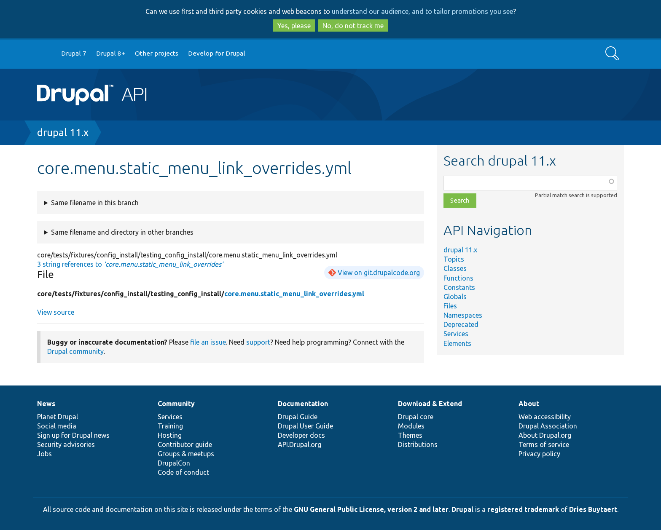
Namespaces (462, 315)
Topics (453, 259)
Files (450, 306)
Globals (455, 296)
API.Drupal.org (299, 444)
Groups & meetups (186, 454)
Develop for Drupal (216, 53)
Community (176, 403)
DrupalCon (174, 463)
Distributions (418, 444)
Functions (458, 278)
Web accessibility (545, 416)
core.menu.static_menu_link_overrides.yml (294, 293)
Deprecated (460, 324)
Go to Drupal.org (45, 54)
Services (455, 333)
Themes (410, 435)
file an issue (208, 342)
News (46, 403)
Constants (459, 287)
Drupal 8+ (110, 53)
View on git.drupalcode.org (379, 272)
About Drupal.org (545, 435)
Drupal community (75, 351)
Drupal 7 (73, 53)
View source (55, 312)
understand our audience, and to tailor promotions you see (422, 11)
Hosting (170, 435)
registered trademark (523, 509)
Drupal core (415, 416)
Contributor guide (185, 444)
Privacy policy (539, 454)
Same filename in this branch (95, 202)
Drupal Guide (297, 416)
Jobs (44, 454)
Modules (411, 426)
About (529, 403)
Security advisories (66, 444)
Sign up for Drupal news (73, 435)
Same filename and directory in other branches (122, 232)
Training (170, 426)
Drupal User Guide (305, 426)
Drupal (462, 509)
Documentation (303, 403)
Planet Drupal (57, 416)
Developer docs (301, 435)
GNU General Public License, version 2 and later (371, 509)
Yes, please (294, 25)
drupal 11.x (63, 132)
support (258, 342)
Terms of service (544, 444)
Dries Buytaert (593, 509)
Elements (457, 343)
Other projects (156, 53)
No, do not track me (353, 25)
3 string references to (130, 264)
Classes (455, 268)
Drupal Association (548, 426)
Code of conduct (183, 472)
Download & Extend (430, 403)
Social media (56, 426)
